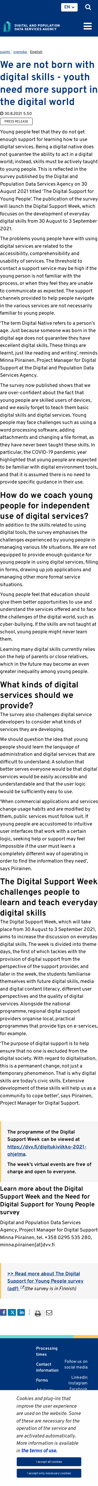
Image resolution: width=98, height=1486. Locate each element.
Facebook (79, 1389)
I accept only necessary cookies (49, 1473)
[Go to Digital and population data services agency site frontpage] (43, 25)
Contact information (47, 1367)
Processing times (46, 1351)
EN (67, 7)
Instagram (78, 1383)
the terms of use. (38, 1450)
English (36, 51)
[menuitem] (69, 7)
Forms (42, 1380)
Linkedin (79, 1377)
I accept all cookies (49, 1462)
